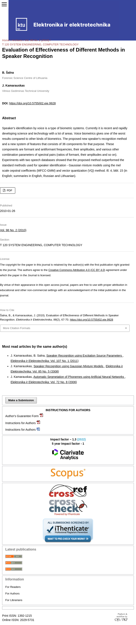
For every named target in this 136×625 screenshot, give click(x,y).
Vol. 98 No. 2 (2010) (37, 40)
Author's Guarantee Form (22, 416)
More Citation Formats (16, 328)
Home (6, 40)
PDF (9, 190)
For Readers (13, 587)
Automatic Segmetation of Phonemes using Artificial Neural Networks (79, 376)
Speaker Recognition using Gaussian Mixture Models (68, 366)
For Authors (12, 593)
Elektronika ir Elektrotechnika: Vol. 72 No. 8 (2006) (44, 382)
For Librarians (13, 600)
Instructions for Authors (20, 423)
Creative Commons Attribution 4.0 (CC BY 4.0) (76, 270)
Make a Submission (21, 400)
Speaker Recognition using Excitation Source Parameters (84, 355)
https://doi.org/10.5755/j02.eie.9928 (32, 103)
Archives (17, 40)
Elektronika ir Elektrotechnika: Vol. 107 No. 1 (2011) (45, 361)
